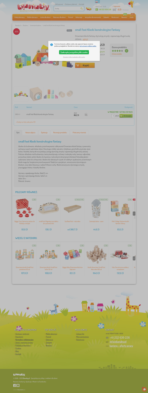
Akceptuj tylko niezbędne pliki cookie (74, 57)
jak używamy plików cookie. (88, 46)
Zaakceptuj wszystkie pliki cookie (74, 52)
